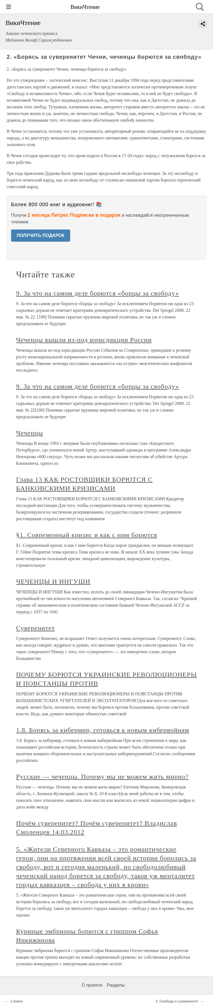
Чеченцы (29, 433)
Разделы (116, 985)
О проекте (92, 985)
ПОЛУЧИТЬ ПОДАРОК (41, 235)
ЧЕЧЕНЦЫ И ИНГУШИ (53, 581)
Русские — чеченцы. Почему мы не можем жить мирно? (102, 776)
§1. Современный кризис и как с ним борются (86, 535)
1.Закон (16, 1001)
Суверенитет (35, 628)
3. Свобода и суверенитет (177, 1001)
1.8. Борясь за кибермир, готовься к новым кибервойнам (102, 730)
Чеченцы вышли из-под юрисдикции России (84, 339)
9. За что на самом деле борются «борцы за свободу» (97, 293)
